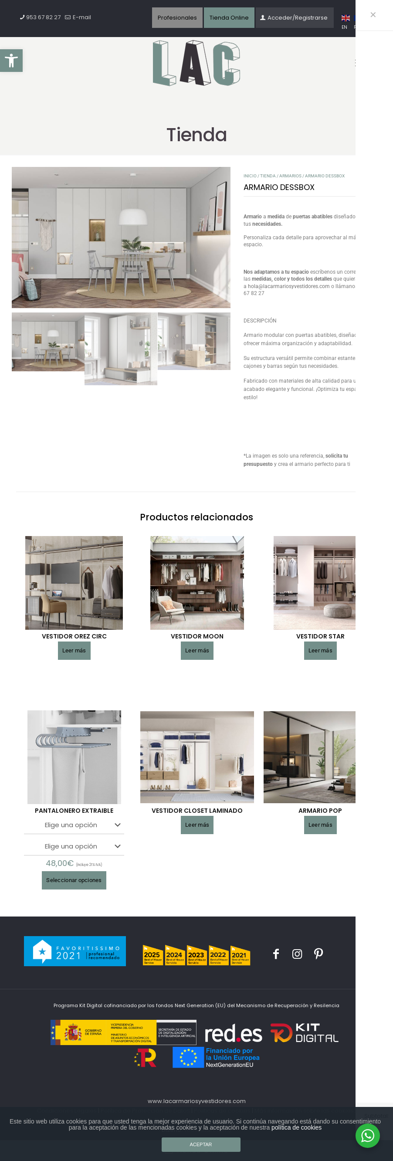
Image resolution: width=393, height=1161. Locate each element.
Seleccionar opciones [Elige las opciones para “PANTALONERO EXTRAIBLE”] (74, 880)
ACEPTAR (201, 1144)
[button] (11, 60)
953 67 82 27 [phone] (43, 17)
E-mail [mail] (81, 17)
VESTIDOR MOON (197, 636)
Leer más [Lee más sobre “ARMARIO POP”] (320, 825)
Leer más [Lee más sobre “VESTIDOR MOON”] (197, 650)
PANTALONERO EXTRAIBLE (74, 810)
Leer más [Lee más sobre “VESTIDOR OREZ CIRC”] (74, 650)
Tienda (268, 176)
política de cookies (296, 1127)
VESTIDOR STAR (320, 636)
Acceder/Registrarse (294, 18)
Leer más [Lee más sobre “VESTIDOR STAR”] (320, 650)
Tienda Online (229, 18)
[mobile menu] (359, 63)
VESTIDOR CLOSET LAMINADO (197, 810)
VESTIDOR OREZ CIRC (74, 636)
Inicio (250, 176)
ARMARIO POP (320, 810)
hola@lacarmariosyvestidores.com (289, 286)
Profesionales (177, 18)
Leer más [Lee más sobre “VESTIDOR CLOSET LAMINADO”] (197, 825)
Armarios (290, 176)
